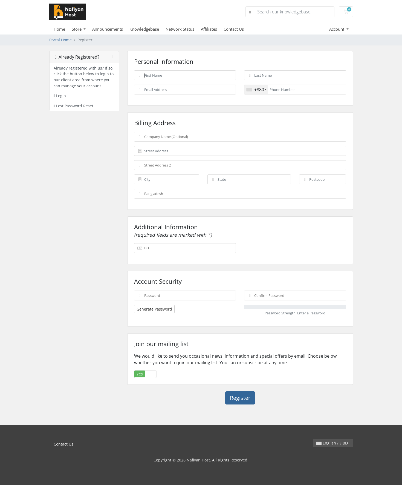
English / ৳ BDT (333, 443)
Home (59, 29)
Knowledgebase (144, 29)
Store (77, 29)
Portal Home (60, 39)
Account (337, 29)
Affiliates (209, 29)
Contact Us (234, 29)
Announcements (107, 29)
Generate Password (154, 309)
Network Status (180, 29)
